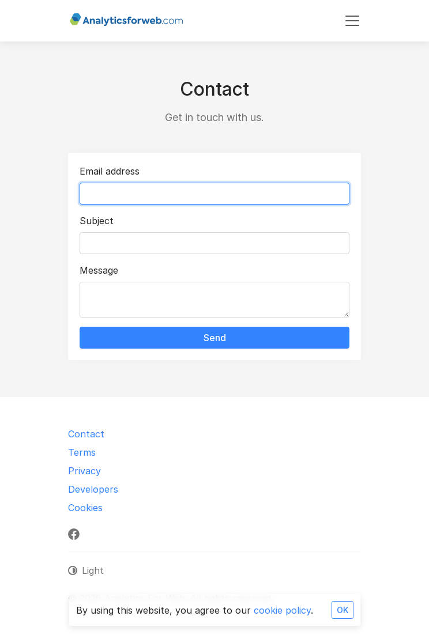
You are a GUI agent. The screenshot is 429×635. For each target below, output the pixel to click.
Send (215, 337)
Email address (110, 171)
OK (342, 610)
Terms (82, 452)
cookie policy (282, 610)
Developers (93, 489)
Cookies (85, 507)
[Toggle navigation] (352, 20)
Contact (86, 434)
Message (99, 270)
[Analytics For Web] (126, 20)
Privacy (84, 471)
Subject (97, 220)
